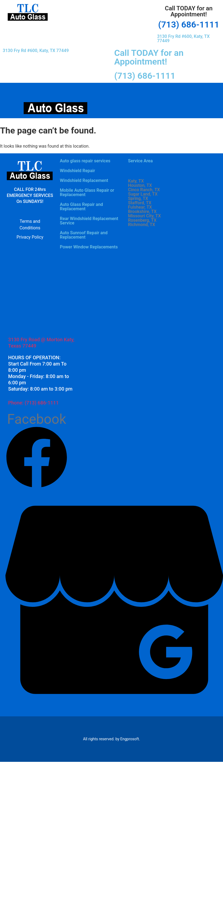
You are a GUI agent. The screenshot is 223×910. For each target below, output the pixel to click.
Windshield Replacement (84, 180)
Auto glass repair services (85, 160)
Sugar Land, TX (143, 194)
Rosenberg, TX (142, 220)
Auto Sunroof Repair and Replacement (83, 235)
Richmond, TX (141, 225)
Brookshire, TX (142, 211)
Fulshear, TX (140, 207)
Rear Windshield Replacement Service (89, 221)
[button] (105, 8)
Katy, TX (136, 181)
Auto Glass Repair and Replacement (81, 206)
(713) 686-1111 (188, 24)
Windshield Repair (77, 170)
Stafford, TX (139, 203)
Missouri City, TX (144, 216)
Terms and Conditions (30, 224)
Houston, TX (140, 185)
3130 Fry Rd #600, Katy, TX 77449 (183, 38)
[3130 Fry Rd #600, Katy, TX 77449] (40, 293)
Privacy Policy (30, 237)
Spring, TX (138, 198)
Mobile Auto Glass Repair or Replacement (87, 192)
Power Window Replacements (89, 246)
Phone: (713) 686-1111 (33, 403)
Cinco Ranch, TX (144, 190)
